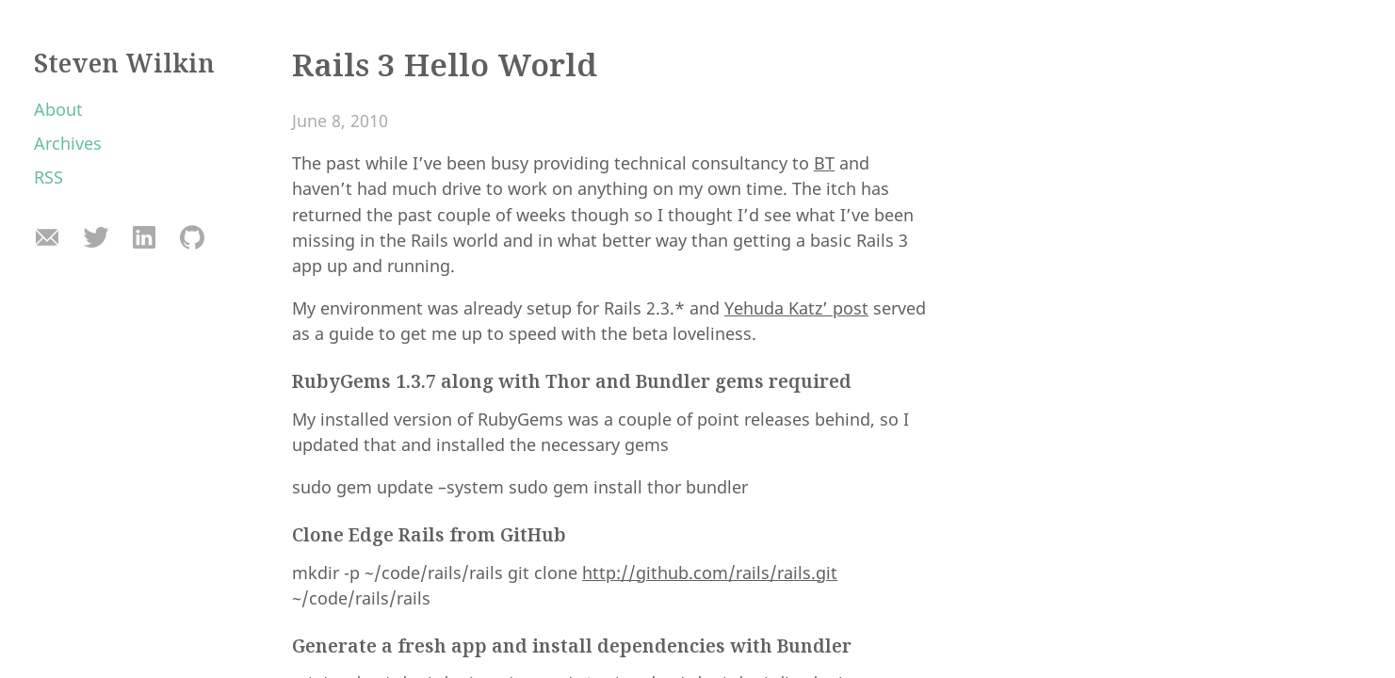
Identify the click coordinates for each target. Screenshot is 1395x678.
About (58, 109)
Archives (68, 143)
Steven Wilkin (124, 63)
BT (824, 163)
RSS (48, 177)
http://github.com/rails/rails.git (709, 572)
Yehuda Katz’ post (796, 308)
